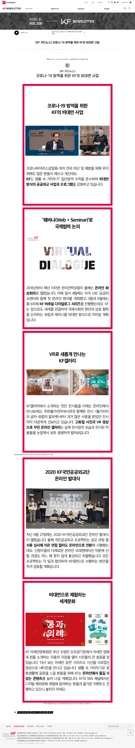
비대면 (44, 712)
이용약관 (8, 727)
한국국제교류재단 (24, 712)
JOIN (92, 2)
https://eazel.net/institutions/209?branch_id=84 (38, 455)
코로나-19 (35, 712)
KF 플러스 (125, 2)
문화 (50, 712)
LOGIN (85, 2)
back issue (29, 9)
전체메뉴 (129, 8)
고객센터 (49, 727)
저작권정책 (30, 727)
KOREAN (100, 2)
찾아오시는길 (40, 727)
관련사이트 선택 (119, 726)
